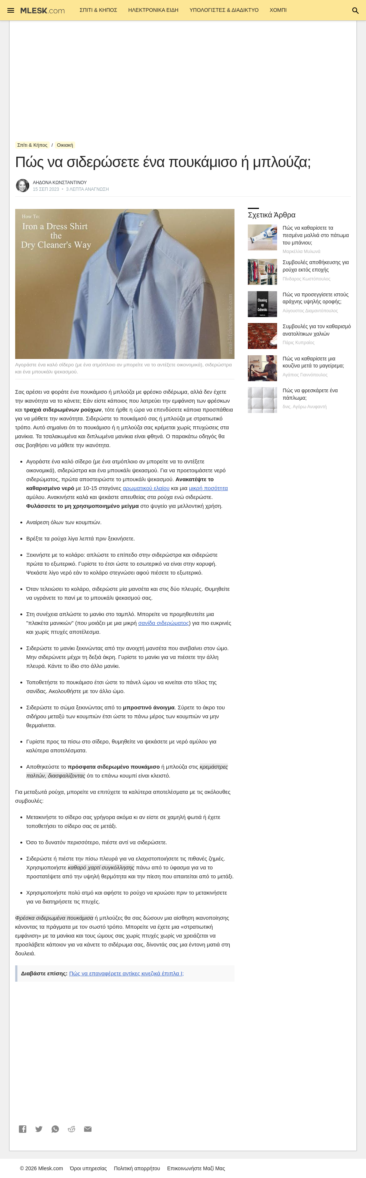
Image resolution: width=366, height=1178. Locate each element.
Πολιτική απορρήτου (137, 1168)
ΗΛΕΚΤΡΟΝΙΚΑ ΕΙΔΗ (153, 10)
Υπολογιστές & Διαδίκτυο (224, 10)
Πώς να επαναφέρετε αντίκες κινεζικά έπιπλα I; (126, 973)
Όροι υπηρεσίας (88, 1168)
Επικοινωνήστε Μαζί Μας (196, 1168)
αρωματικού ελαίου (146, 488)
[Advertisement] (183, 81)
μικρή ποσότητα (208, 488)
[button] (22, 1129)
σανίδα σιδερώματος (163, 623)
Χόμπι (278, 10)
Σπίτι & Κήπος (98, 10)
